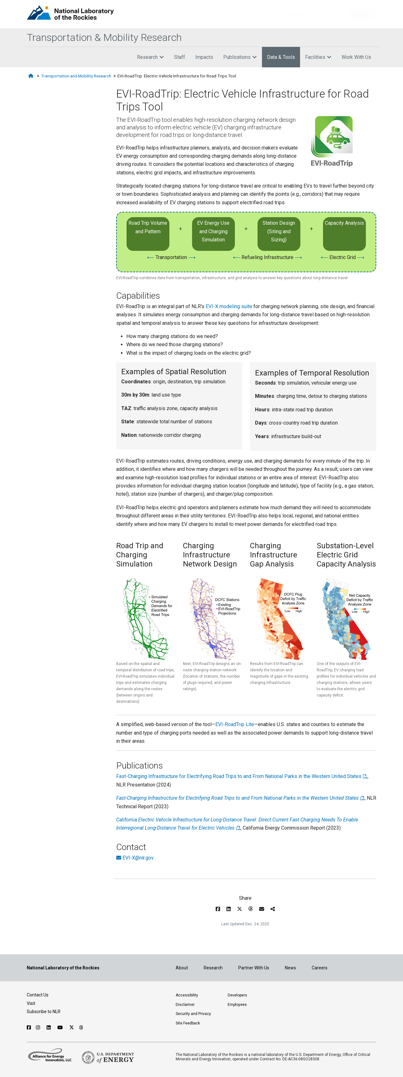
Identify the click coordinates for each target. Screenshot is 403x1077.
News (290, 967)
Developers (237, 995)
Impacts (204, 57)
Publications (240, 57)
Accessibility (187, 995)
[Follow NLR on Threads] (81, 1027)
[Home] (31, 76)
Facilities (318, 57)
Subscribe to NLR (43, 1011)
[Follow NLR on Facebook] (29, 1027)
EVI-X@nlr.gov (138, 858)
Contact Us (37, 994)
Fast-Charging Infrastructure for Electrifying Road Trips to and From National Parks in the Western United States (238, 776)
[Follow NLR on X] (71, 1027)
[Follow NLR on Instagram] (39, 1027)
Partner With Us (253, 967)
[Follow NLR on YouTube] (60, 1027)
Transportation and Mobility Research (76, 75)
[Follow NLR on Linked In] (49, 1027)
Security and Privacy (193, 1014)
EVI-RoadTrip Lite (234, 724)
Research (150, 57)
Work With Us (356, 57)
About (182, 967)
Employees (237, 1004)
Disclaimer (185, 1004)
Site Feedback (188, 1023)
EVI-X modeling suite (229, 306)
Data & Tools (281, 57)
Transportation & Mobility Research (104, 37)
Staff (179, 57)
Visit (31, 1003)
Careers (319, 967)
